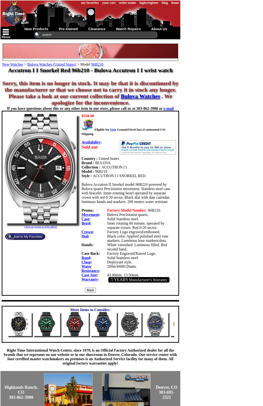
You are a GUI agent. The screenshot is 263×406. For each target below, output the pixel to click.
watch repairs (128, 29)
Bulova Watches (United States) (51, 64)
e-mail (169, 108)
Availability (91, 142)
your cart (109, 3)
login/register (149, 3)
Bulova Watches (140, 96)
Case (85, 219)
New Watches (12, 64)
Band (86, 258)
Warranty (90, 279)
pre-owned (68, 29)
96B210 (97, 64)
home (175, 3)
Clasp (86, 262)
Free (113, 129)
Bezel (86, 223)
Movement (90, 215)
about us (159, 29)
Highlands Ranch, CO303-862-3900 (21, 392)
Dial (85, 236)
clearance (96, 29)
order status (127, 3)
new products (36, 29)
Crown (87, 232)
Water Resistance (90, 268)
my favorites (90, 3)
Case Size (89, 275)
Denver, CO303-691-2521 (166, 392)
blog (165, 3)
